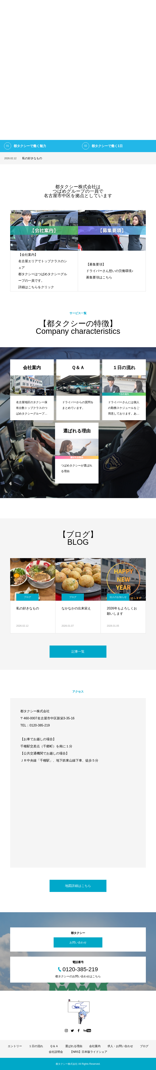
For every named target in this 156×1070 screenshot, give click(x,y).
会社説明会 (56, 1051)
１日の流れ (36, 1046)
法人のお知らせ (118, 597)
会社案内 (95, 1046)
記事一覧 (78, 651)
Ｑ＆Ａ (54, 1046)
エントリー (15, 1046)
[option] (78, 76)
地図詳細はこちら (78, 885)
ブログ (27, 597)
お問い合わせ (78, 942)
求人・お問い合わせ (120, 1046)
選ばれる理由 (73, 1046)
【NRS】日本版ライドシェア (88, 1051)
